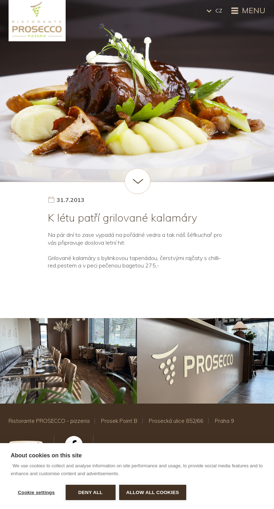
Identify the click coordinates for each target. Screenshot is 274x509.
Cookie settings (36, 492)
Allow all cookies (152, 492)
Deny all (90, 492)
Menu (247, 11)
